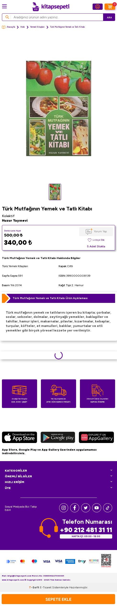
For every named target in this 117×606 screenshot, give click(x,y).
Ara (109, 17)
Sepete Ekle (58, 599)
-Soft (34, 587)
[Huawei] (96, 438)
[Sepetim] (109, 7)
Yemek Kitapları (37, 27)
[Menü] (4, 6)
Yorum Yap (100, 231)
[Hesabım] (98, 7)
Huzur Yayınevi (15, 221)
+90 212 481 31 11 (86, 530)
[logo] (51, 6)
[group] (58, 108)
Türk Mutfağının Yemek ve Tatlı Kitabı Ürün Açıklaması (50, 298)
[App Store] (19, 438)
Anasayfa (8, 27)
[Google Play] (58, 438)
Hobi (22, 27)
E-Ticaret (45, 587)
